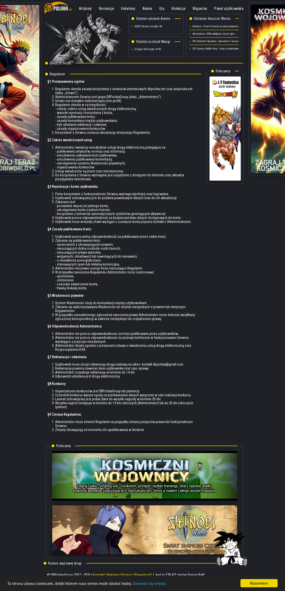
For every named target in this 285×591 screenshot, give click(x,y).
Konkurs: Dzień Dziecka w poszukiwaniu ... (217, 26)
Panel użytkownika (228, 8)
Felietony (128, 8)
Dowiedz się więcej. (149, 585)
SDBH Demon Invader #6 (148, 26)
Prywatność (143, 575)
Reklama (113, 575)
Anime (147, 8)
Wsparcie (199, 8)
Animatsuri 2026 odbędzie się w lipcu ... (215, 33)
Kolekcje (178, 8)
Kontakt (99, 575)
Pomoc (127, 575)
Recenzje (106, 8)
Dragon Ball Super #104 (148, 49)
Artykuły (85, 8)
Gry (162, 8)
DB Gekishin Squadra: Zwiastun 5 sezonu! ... (218, 41)
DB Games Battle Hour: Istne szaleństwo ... (217, 48)
